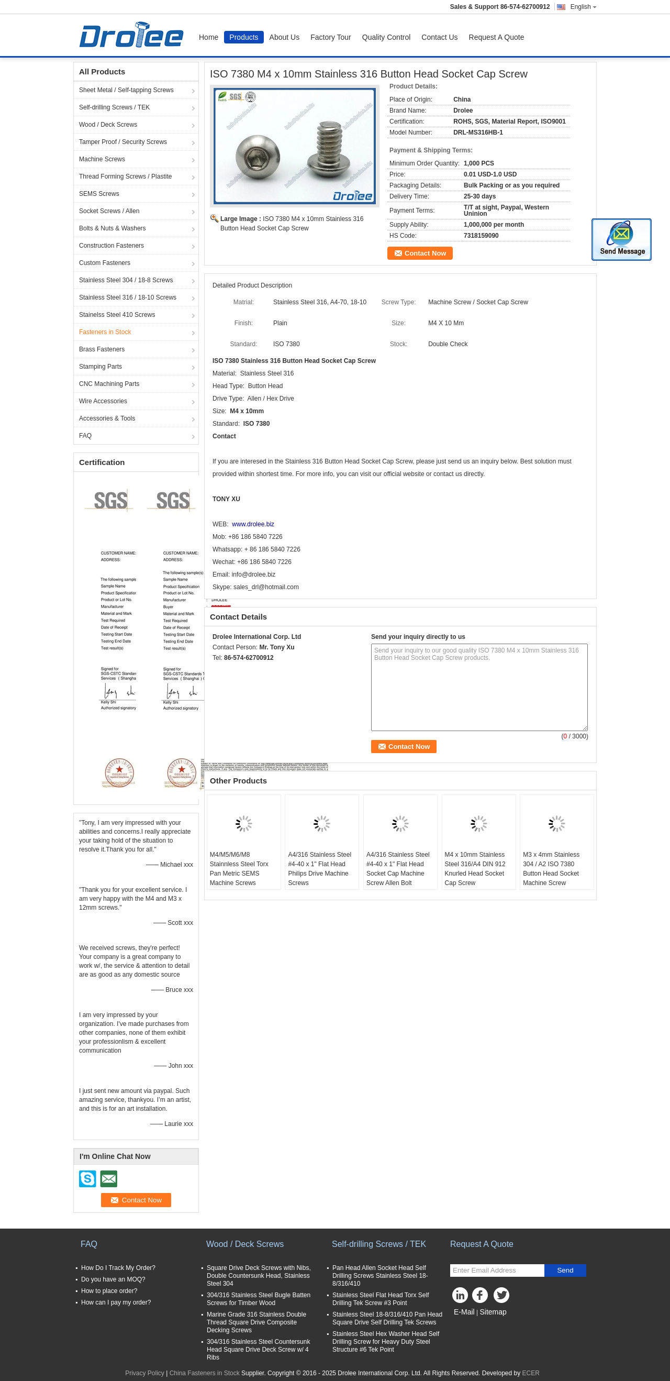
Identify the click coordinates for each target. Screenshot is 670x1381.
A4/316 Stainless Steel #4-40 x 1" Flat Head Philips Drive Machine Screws (319, 869)
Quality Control (386, 37)
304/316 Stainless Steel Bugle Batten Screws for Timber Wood (258, 1299)
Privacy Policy (144, 1373)
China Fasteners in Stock (205, 1373)
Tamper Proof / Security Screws (123, 142)
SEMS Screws (99, 193)
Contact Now (425, 253)
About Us (285, 37)
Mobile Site (468, 1325)
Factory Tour (330, 37)
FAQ (85, 435)
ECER (531, 1373)
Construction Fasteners (111, 245)
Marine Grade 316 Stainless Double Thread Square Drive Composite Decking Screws (256, 1322)
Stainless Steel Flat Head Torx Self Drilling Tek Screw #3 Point (380, 1299)
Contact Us (439, 37)
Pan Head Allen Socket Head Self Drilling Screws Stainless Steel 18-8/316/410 (380, 1275)
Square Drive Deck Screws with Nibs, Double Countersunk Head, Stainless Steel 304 (259, 1275)
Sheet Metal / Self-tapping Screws (126, 90)
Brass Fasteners (102, 349)
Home (208, 37)
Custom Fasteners (104, 263)
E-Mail (464, 1312)
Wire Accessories (103, 401)
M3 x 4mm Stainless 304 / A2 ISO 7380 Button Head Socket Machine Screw (551, 869)
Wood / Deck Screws (108, 124)
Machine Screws (102, 159)
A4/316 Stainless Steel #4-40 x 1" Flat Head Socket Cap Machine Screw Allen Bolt (398, 869)
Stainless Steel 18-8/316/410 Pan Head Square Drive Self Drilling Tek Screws (387, 1318)
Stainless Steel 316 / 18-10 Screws (127, 297)
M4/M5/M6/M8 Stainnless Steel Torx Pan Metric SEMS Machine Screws (239, 869)
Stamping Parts (100, 366)
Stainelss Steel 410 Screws (117, 314)
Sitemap (492, 1312)
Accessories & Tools (107, 418)
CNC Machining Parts (109, 384)
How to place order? (109, 1291)
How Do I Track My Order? (118, 1268)
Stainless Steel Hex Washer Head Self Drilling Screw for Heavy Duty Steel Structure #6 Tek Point (385, 1341)
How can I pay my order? (116, 1302)
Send (565, 1270)
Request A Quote (496, 37)
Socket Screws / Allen (109, 211)
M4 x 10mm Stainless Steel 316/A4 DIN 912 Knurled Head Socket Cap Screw (475, 869)
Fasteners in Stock (105, 332)
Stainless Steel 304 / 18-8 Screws (126, 280)
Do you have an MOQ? (113, 1279)
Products (243, 37)
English (584, 6)
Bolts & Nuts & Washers (112, 228)
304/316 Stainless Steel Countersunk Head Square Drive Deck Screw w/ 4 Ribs (258, 1349)
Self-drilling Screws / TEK (114, 107)
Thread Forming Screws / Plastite (125, 176)
